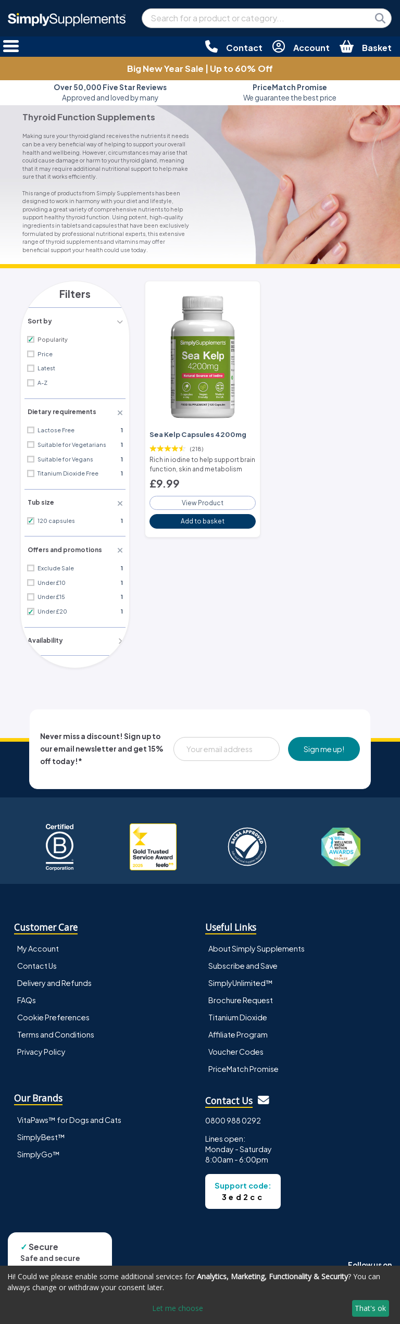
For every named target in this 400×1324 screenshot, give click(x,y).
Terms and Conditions (55, 1029)
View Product (202, 497)
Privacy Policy (41, 1047)
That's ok (370, 1308)
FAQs (26, 995)
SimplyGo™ (38, 1149)
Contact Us (37, 961)
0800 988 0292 (233, 1115)
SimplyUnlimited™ (240, 978)
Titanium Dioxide (237, 1012)
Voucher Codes (236, 1047)
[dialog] (200, 1295)
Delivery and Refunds (54, 978)
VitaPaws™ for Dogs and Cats (69, 1115)
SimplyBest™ (41, 1132)
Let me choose (177, 1308)
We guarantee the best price (289, 92)
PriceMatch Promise (243, 1064)
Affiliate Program (238, 1029)
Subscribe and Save (243, 961)
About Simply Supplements (256, 943)
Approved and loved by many (110, 92)
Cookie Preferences (53, 1012)
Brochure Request (240, 995)
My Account (38, 943)
